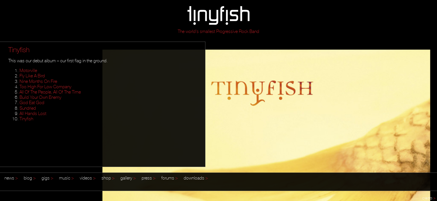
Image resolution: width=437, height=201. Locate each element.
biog (30, 177)
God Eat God (32, 102)
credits (429, 198)
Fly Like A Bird (32, 75)
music (66, 177)
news (11, 177)
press (149, 177)
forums (169, 177)
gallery (128, 177)
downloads (196, 177)
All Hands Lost (33, 113)
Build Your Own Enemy (40, 97)
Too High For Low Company (45, 86)
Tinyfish (26, 118)
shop (108, 177)
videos (88, 177)
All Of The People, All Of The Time (50, 91)
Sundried (28, 108)
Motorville (28, 70)
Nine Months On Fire (38, 81)
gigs (48, 177)
